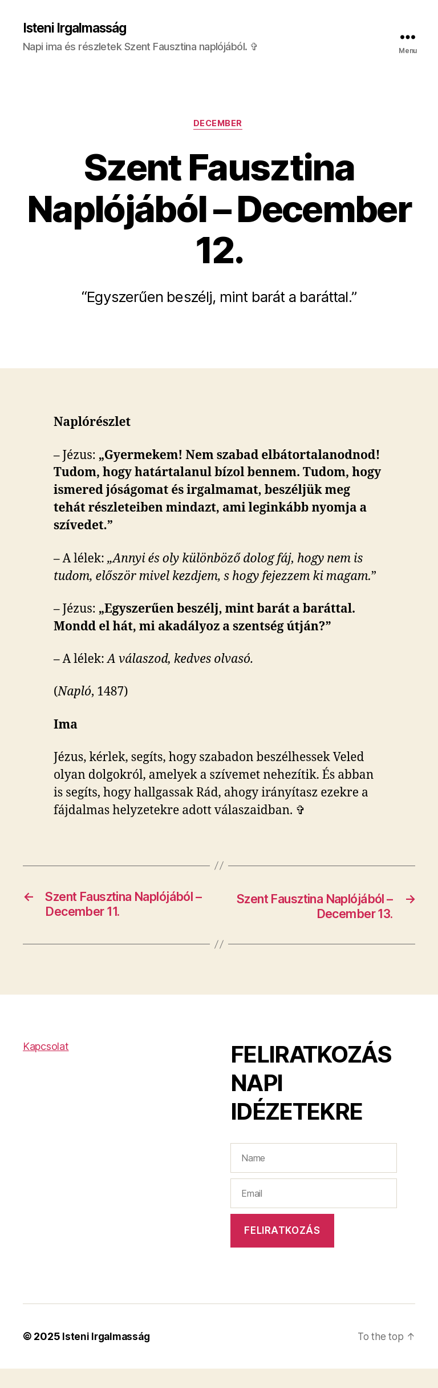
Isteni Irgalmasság (79, 28)
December (219, 125)
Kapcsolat (46, 1066)
